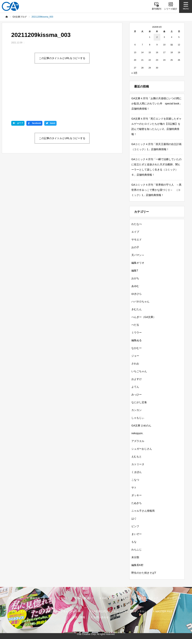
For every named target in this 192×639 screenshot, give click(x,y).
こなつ (135, 479)
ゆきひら (136, 293)
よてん (135, 386)
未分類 (135, 557)
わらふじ (136, 549)
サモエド (136, 239)
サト (134, 487)
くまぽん (136, 472)
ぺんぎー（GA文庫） (143, 317)
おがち (135, 278)
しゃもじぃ (137, 417)
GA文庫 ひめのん (141, 425)
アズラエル (137, 441)
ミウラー (136, 332)
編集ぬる (136, 340)
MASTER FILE (163, 611)
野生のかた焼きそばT (143, 572)
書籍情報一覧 (37, 598)
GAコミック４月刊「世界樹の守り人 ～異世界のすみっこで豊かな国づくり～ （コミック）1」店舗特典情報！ (156, 190)
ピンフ (135, 526)
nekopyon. (137, 433)
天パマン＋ (137, 255)
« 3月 (134, 72)
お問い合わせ (101, 617)
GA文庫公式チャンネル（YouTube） (62, 611)
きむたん (136, 309)
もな (134, 541)
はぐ (134, 518)
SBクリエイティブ (22, 611)
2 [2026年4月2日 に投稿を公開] (157, 37)
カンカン (136, 410)
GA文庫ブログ (85, 598)
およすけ (136, 379)
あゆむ (135, 286)
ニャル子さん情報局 (143, 510)
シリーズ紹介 (61, 598)
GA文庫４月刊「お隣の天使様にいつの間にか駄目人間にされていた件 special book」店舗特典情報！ (156, 103)
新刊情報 (16, 598)
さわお (135, 363)
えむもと (136, 456)
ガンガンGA (174, 598)
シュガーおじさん (141, 448)
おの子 (135, 247)
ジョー (135, 355)
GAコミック (151, 598)
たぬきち (136, 503)
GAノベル (130, 598)
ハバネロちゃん (140, 301)
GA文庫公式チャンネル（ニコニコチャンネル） (119, 611)
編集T (134, 270)
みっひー (136, 394)
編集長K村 (137, 565)
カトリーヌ (137, 464)
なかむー (136, 348)
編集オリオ (137, 262)
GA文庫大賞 (109, 598)
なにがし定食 (139, 402)
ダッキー (136, 495)
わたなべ (136, 224)
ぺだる (135, 324)
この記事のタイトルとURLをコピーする (62, 58)
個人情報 (80, 617)
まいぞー (136, 534)
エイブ (135, 231)
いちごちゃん (139, 371)
